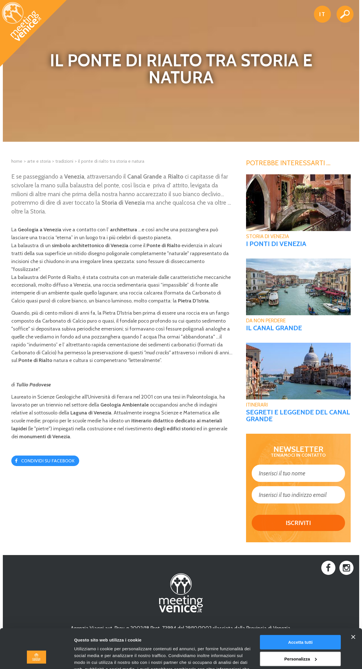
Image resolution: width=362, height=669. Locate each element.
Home (16, 161)
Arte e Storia (39, 161)
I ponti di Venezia (276, 243)
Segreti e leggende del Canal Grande (298, 415)
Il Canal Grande (274, 328)
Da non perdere (266, 320)
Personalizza (300, 625)
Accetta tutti (300, 608)
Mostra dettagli (89, 657)
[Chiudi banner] (353, 603)
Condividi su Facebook (47, 460)
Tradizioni (64, 161)
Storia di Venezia (267, 236)
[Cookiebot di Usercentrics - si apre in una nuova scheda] (36, 658)
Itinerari (257, 404)
